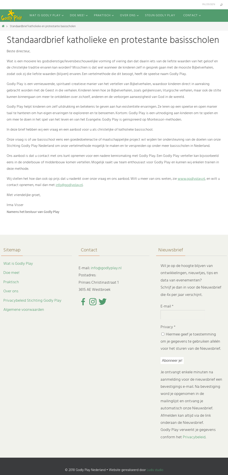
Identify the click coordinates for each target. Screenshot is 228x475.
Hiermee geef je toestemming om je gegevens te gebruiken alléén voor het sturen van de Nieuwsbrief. (191, 341)
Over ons (10, 291)
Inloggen (208, 4)
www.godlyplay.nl (191, 179)
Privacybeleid (194, 437)
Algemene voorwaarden (23, 310)
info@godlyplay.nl (69, 185)
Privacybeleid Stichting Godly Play (32, 300)
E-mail (167, 306)
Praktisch (11, 282)
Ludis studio (155, 470)
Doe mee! (11, 273)
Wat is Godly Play (18, 264)
